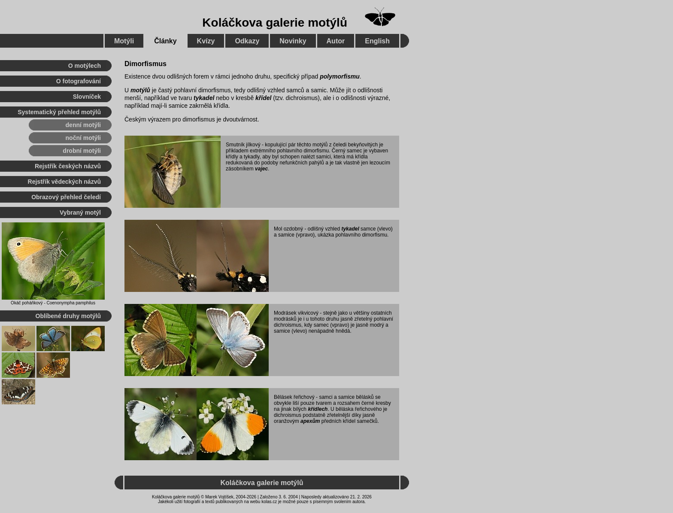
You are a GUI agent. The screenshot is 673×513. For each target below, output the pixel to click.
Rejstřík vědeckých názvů (64, 181)
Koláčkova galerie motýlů (274, 22)
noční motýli (83, 137)
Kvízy (206, 41)
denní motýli (83, 124)
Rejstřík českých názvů (68, 166)
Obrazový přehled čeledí (66, 197)
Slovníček (87, 96)
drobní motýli (82, 150)
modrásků (285, 319)
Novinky (292, 41)
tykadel (204, 97)
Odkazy (247, 41)
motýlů (140, 90)
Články (165, 41)
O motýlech (84, 65)
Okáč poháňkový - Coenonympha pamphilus (53, 303)
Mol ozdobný (288, 229)
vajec (261, 169)
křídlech (317, 409)
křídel (263, 97)
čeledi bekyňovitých (355, 145)
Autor (336, 41)
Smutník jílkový (243, 145)
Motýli (124, 41)
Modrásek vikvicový (296, 313)
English (377, 41)
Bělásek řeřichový (294, 397)
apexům (310, 421)
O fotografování (78, 81)
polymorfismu (340, 76)
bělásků (364, 397)
